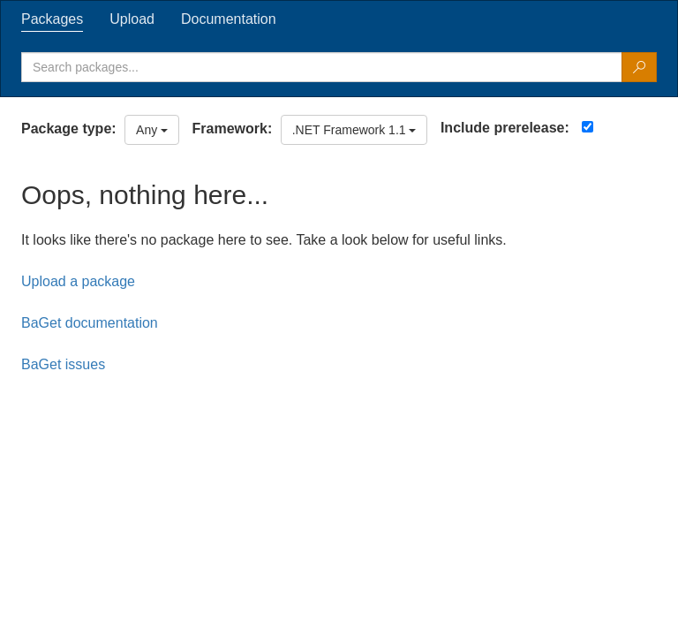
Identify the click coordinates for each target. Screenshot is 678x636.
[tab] (52, 19)
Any (152, 130)
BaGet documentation (89, 322)
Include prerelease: (505, 127)
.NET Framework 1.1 (354, 130)
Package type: (69, 128)
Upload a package (78, 281)
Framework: (232, 128)
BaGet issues (63, 364)
